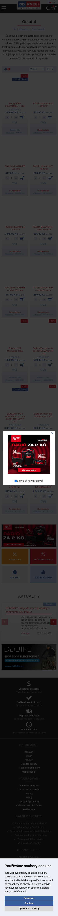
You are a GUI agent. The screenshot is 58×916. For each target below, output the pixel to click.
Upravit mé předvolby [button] (29, 908)
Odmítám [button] (29, 903)
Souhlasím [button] (29, 898)
